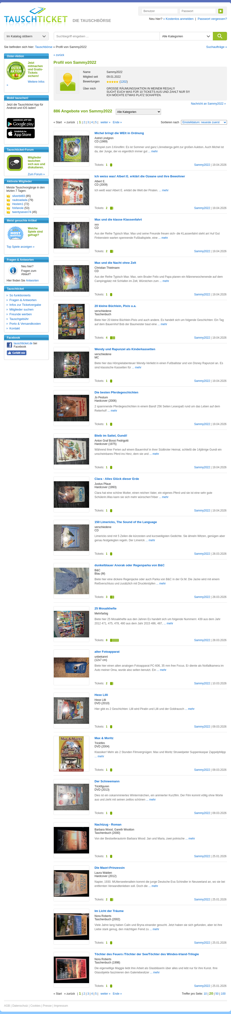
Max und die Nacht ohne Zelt (115, 262)
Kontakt (14, 328)
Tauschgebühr (19, 319)
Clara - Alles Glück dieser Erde (117, 479)
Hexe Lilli (101, 695)
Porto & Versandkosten (25, 323)
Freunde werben (20, 314)
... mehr (153, 151)
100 (223, 993)
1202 (123, 81)
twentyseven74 (21, 212)
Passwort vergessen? (212, 19)
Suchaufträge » (216, 47)
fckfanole (18, 208)
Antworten (32, 280)
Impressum (61, 1005)
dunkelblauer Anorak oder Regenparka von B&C (130, 565)
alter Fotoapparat (107, 651)
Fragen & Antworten (23, 300)
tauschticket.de (23, 343)
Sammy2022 (202, 164)
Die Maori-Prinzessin (110, 867)
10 (205, 993)
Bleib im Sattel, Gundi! (111, 435)
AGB (7, 1005)
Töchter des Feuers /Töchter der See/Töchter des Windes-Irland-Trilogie (147, 954)
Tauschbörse (44, 47)
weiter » (106, 122)
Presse (47, 1005)
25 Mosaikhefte (105, 608)
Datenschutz (20, 1005)
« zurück (59, 55)
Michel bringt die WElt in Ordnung (119, 133)
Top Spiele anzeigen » (20, 246)
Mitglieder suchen (21, 309)
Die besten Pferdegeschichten (116, 392)
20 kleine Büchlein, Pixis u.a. (115, 306)
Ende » (117, 122)
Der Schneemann (107, 781)
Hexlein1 (17, 204)
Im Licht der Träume (109, 911)
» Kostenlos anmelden (178, 19)
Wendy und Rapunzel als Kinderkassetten (125, 349)
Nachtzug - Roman (108, 824)
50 (217, 993)
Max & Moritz (104, 738)
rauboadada (19, 200)
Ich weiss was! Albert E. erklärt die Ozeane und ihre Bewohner (140, 176)
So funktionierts (20, 295)
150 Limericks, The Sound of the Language (126, 522)
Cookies (35, 1005)
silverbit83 (18, 196)
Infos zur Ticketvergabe (25, 305)
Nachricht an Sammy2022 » (208, 103)
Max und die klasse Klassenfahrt (118, 219)
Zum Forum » (36, 174)
